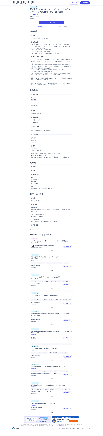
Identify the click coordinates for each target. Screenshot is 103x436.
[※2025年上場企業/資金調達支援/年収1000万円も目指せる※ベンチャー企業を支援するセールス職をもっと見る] (51, 325)
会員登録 (85, 2)
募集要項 (40, 27)
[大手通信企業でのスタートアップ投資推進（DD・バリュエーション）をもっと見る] (51, 397)
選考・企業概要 (63, 27)
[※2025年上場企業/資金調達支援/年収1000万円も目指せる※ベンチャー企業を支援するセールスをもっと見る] (51, 342)
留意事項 (59, 425)
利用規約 (78, 428)
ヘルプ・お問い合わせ (62, 428)
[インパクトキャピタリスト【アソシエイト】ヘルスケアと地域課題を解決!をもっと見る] (51, 251)
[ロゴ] (33, 246)
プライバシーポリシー (86, 428)
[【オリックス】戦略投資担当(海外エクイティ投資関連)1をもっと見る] (51, 360)
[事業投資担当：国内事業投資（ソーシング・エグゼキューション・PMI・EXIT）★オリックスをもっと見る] (51, 271)
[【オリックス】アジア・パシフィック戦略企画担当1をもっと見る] (51, 307)
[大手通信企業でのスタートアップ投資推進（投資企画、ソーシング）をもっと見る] (51, 379)
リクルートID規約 (71, 428)
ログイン (74, 2)
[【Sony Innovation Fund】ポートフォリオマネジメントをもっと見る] (51, 412)
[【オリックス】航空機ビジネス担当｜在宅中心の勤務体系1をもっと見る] (51, 289)
